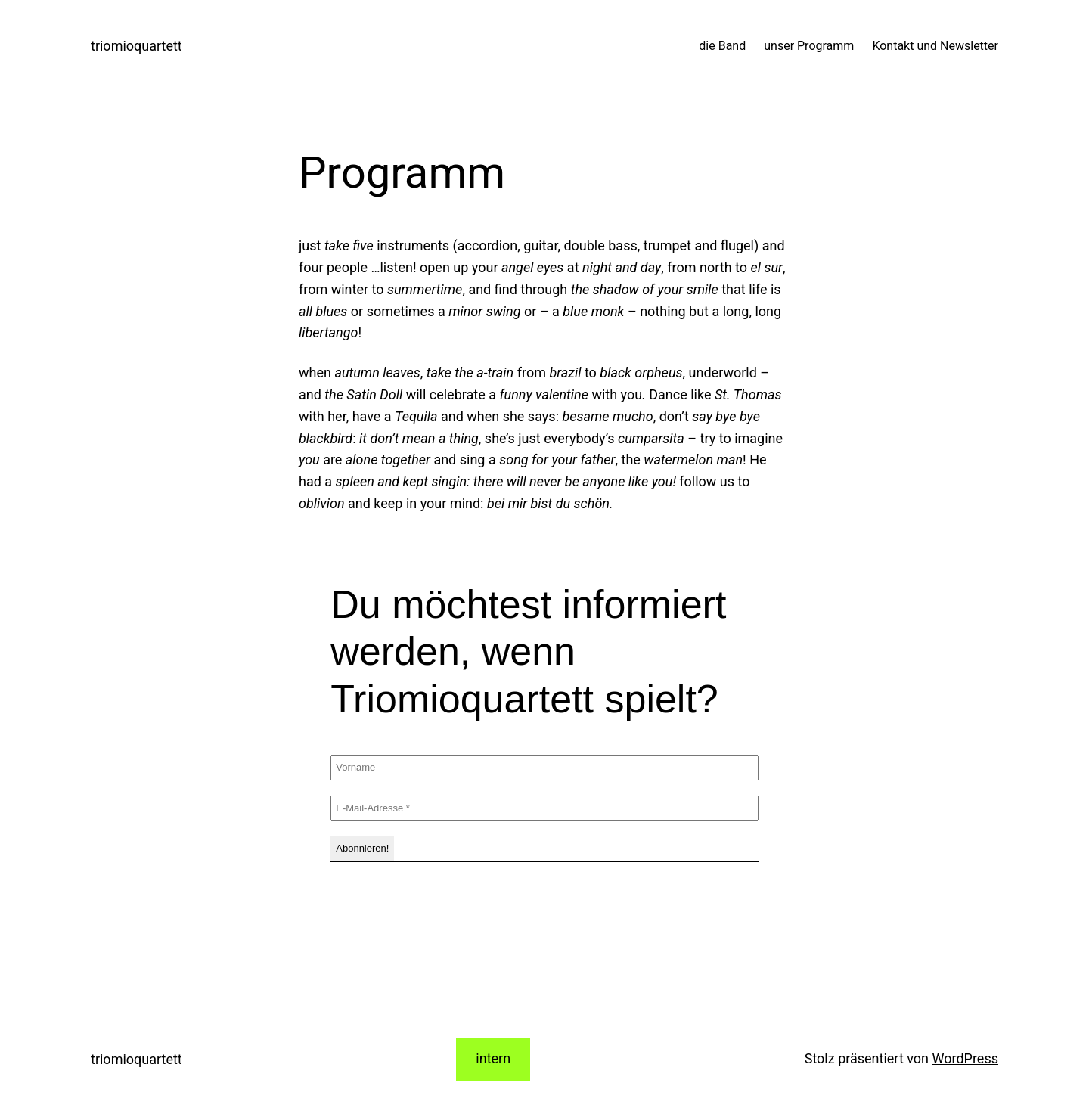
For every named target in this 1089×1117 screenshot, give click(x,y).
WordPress (965, 1058)
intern (493, 1058)
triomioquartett (136, 46)
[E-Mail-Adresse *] (544, 808)
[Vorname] (544, 767)
